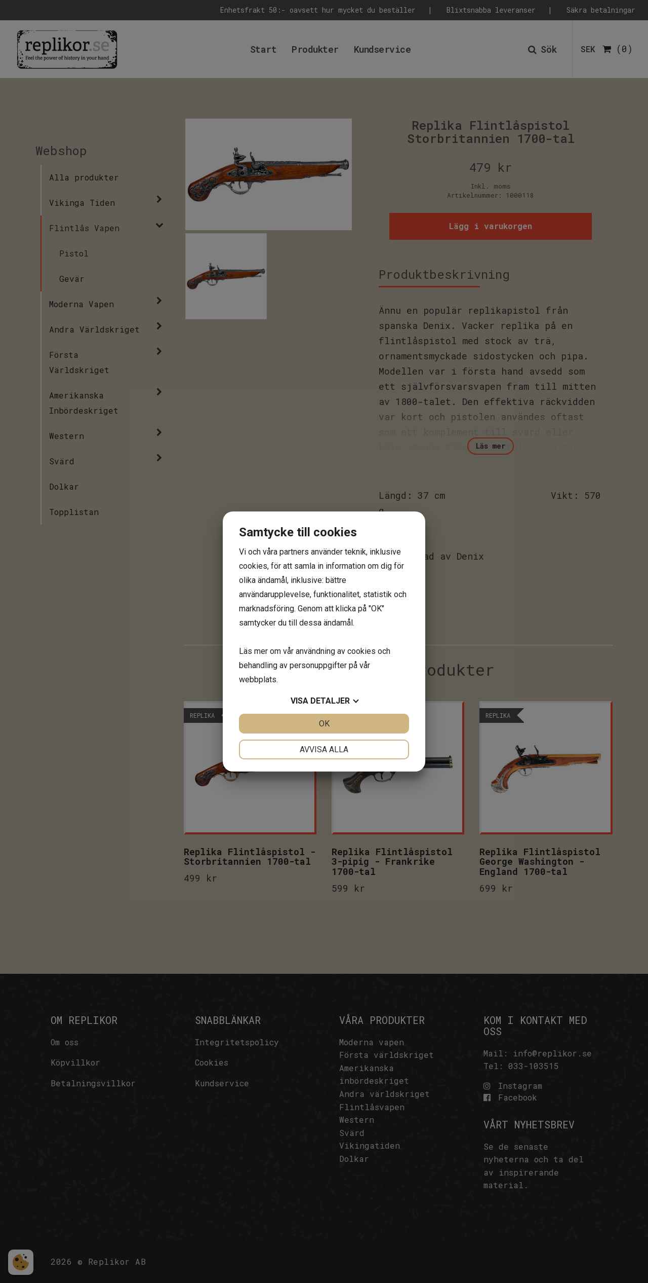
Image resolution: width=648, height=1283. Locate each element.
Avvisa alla (324, 749)
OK (324, 723)
